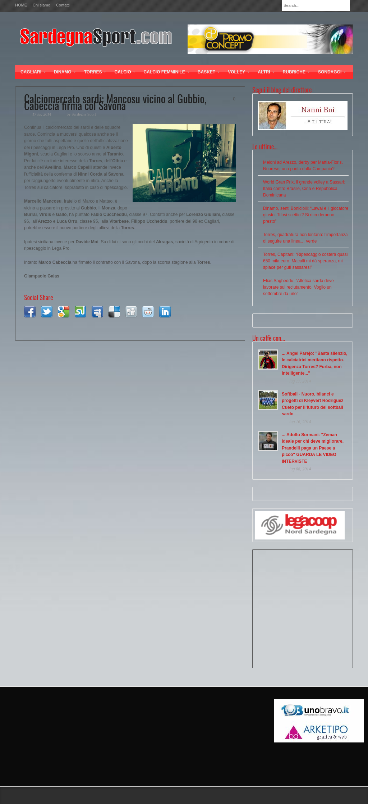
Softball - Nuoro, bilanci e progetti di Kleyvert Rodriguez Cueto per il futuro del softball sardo (312, 404)
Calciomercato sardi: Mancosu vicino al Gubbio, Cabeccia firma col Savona (115, 101)
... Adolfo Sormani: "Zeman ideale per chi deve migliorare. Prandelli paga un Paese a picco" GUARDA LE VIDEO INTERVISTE (313, 448)
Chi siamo (41, 5)
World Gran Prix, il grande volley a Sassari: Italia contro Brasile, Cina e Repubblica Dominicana (304, 189)
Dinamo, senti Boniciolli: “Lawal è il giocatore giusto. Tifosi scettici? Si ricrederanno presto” (305, 215)
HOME (21, 5)
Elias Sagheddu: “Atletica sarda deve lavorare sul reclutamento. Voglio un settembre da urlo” (298, 287)
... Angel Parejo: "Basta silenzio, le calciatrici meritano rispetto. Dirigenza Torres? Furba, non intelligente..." (315, 363)
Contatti (63, 5)
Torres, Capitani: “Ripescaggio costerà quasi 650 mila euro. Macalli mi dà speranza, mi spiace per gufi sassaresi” (305, 261)
